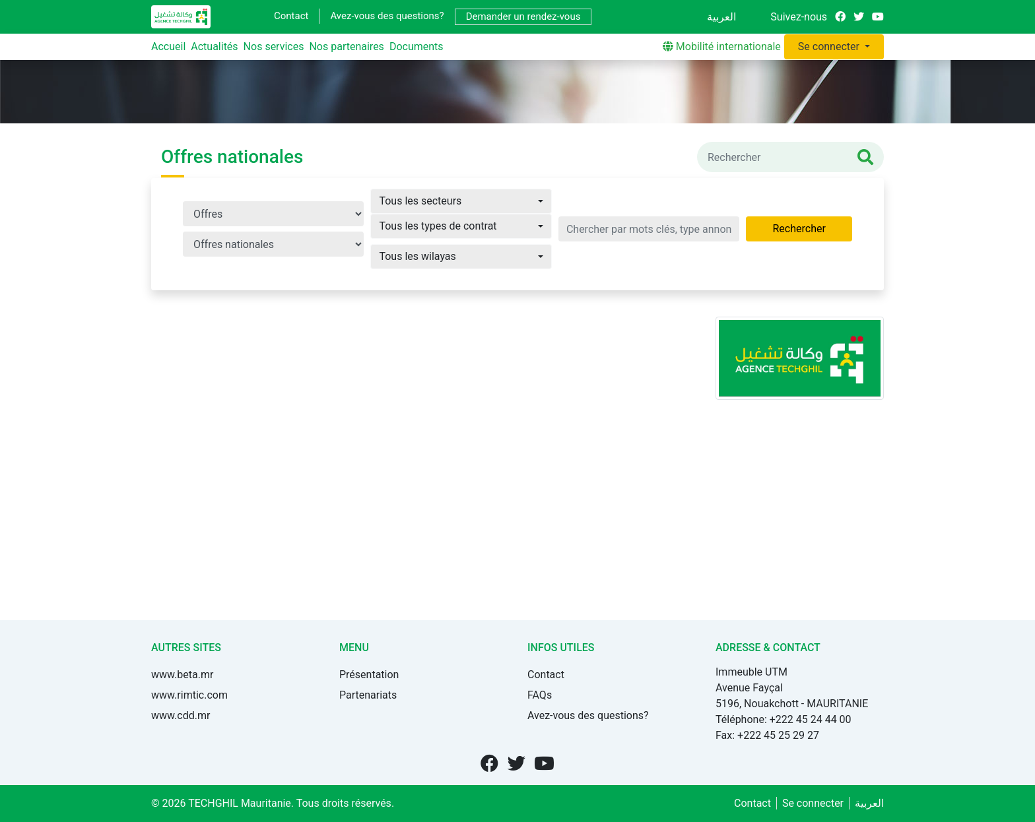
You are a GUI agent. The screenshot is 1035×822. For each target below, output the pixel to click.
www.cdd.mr (180, 715)
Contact (291, 16)
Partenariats (368, 695)
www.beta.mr (182, 674)
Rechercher (798, 228)
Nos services (274, 46)
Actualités (214, 46)
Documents (416, 46)
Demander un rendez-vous (523, 16)
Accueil (168, 46)
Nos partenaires (346, 46)
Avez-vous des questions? (387, 16)
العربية (721, 17)
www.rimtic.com (189, 695)
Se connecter (830, 46)
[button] (460, 201)
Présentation (369, 674)
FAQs (539, 695)
